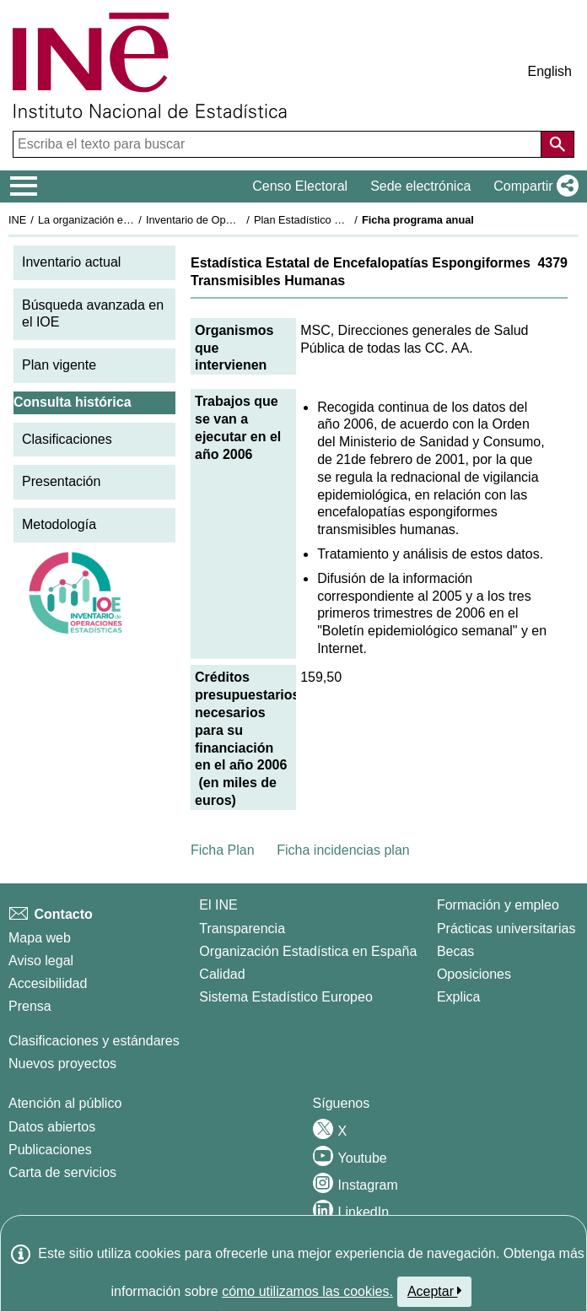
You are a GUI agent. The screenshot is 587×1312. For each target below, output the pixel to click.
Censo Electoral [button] (299, 186)
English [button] (550, 71)
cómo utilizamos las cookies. (307, 1291)
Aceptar (434, 1291)
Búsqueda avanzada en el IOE (93, 314)
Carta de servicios (62, 1172)
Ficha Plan (223, 850)
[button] (533, 186)
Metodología (59, 524)
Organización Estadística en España (308, 951)
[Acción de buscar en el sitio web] (557, 144)
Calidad (222, 974)
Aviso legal (40, 960)
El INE (218, 905)
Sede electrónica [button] (420, 186)
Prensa (29, 1006)
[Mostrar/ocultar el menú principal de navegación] (24, 186)
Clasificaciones (67, 439)
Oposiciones (474, 974)
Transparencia (242, 928)
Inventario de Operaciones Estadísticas (240, 219)
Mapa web (39, 938)
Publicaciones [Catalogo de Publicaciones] (50, 1149)
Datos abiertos (51, 1127)
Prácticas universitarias (506, 928)
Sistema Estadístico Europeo (285, 997)
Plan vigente (59, 365)
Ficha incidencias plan (343, 850)
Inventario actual (71, 262)
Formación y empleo (498, 905)
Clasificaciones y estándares (94, 1041)
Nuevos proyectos (62, 1063)
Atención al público (64, 1103)
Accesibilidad (47, 983)
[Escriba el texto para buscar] (279, 144)
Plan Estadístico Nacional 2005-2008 (342, 219)
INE (17, 219)
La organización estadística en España (130, 219)
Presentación (61, 481)
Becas (455, 951)
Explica (459, 997)
